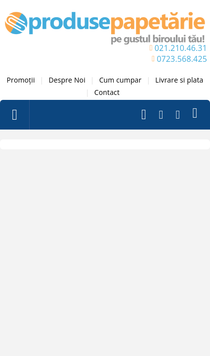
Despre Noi (66, 80)
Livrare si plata (179, 80)
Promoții (20, 80)
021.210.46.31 (181, 48)
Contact (107, 92)
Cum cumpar (120, 80)
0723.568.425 (182, 58)
